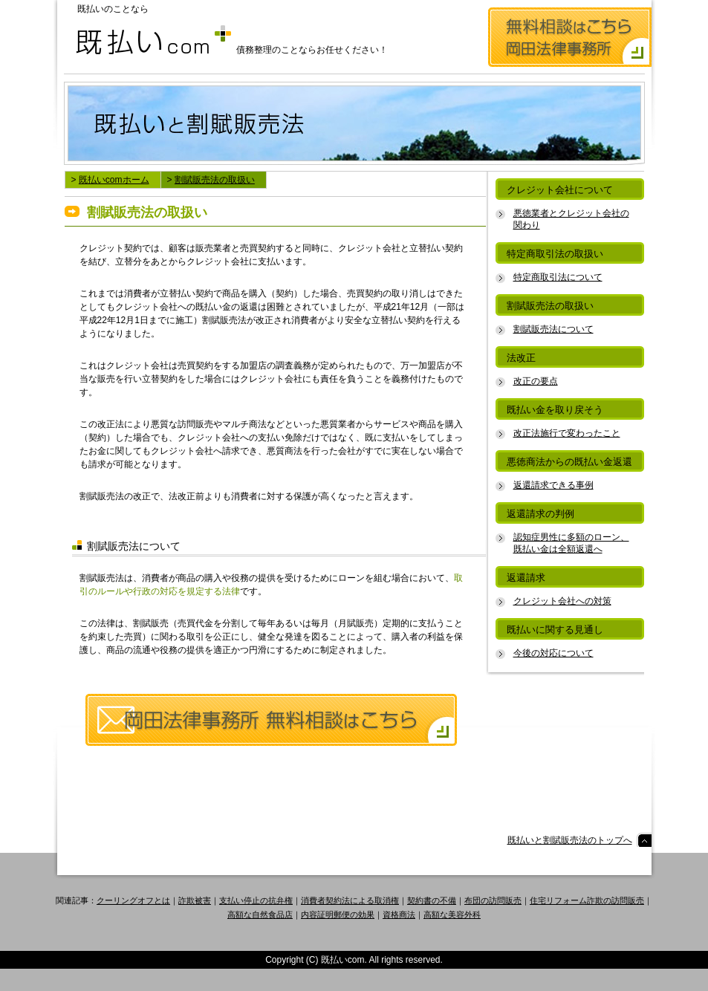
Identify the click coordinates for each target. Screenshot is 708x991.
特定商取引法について (558, 277)
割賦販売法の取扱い (215, 180)
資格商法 (399, 914)
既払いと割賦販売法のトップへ (569, 840)
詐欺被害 (194, 900)
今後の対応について (553, 653)
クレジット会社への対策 (562, 601)
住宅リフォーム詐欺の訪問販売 (587, 900)
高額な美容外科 (452, 914)
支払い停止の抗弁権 (256, 900)
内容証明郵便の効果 (337, 914)
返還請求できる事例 (553, 485)
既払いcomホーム (114, 180)
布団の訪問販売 (493, 900)
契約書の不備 (431, 900)
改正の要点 (535, 381)
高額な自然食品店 (260, 914)
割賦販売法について (553, 329)
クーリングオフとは (133, 900)
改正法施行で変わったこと (566, 433)
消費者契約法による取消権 (350, 900)
